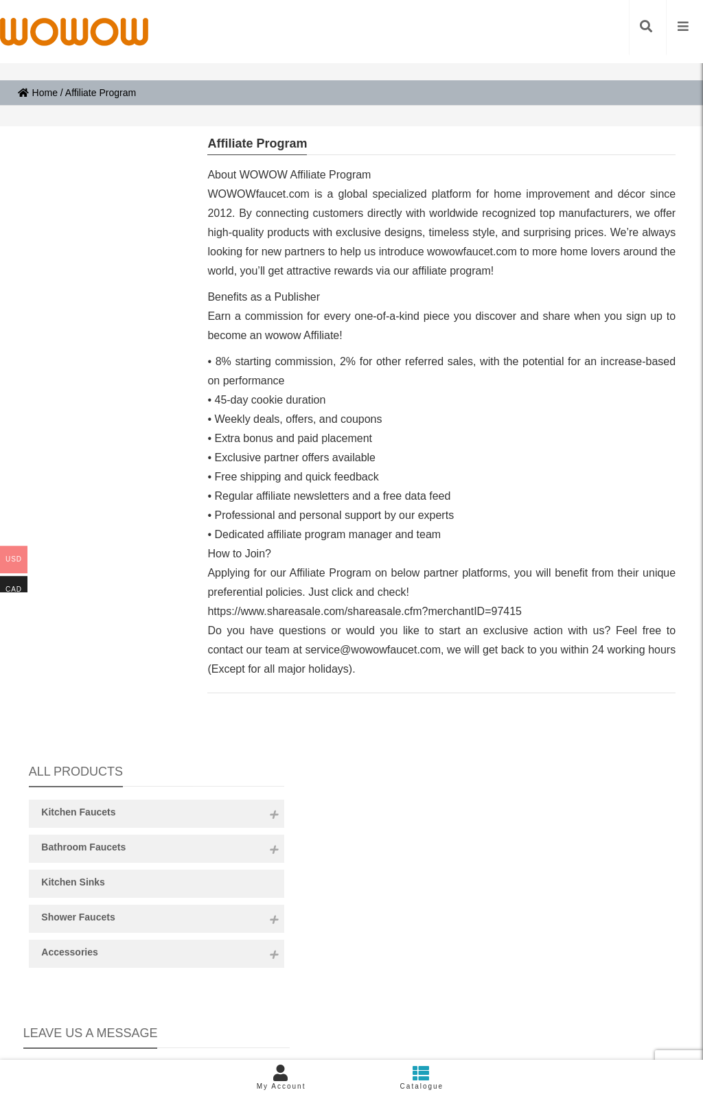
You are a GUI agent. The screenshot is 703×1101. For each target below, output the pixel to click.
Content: (100, 641)
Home (38, 92)
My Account (281, 1077)
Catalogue (422, 1077)
